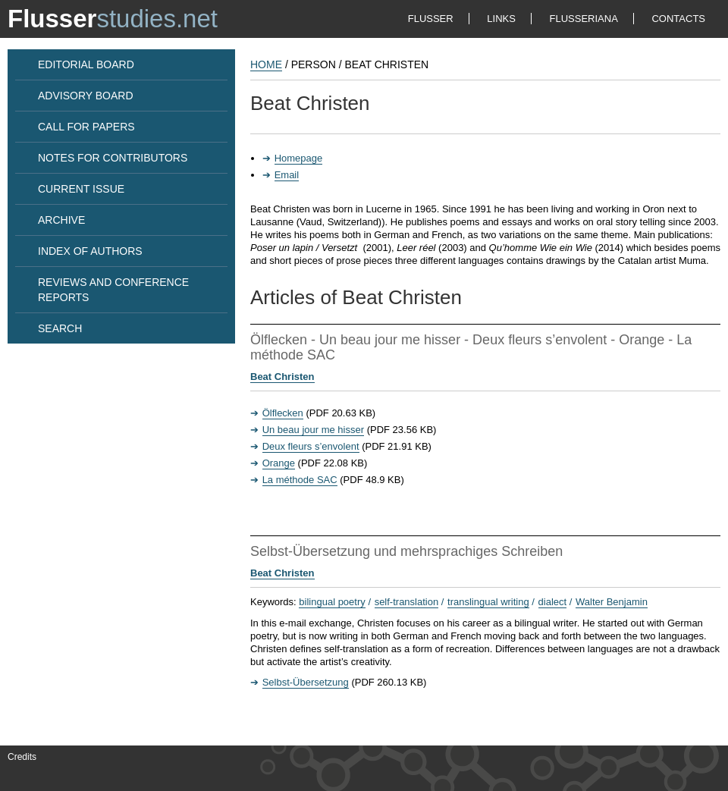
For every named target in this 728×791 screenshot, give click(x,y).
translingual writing (488, 601)
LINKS (501, 18)
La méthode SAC (299, 479)
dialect (552, 601)
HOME (266, 64)
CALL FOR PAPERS (86, 127)
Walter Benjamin (612, 601)
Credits (22, 757)
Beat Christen (282, 376)
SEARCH (60, 328)
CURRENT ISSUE (81, 189)
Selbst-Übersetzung (305, 682)
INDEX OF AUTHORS (90, 251)
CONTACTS (678, 18)
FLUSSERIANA (584, 18)
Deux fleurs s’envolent (310, 446)
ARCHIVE (61, 220)
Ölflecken (282, 413)
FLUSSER (430, 18)
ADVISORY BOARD (85, 95)
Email (287, 174)
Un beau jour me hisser (313, 429)
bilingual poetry (332, 601)
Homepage (299, 158)
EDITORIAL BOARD (86, 64)
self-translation (407, 601)
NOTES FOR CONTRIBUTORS (112, 158)
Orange (278, 463)
